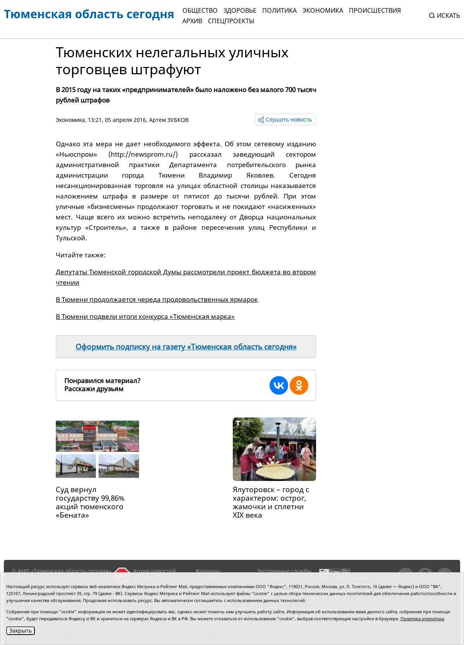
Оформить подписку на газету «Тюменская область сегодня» (186, 347)
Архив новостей (154, 571)
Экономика (322, 10)
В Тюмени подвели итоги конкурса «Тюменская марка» (145, 316)
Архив (192, 21)
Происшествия (375, 10)
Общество (200, 10)
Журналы (207, 571)
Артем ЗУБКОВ (169, 119)
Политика (279, 10)
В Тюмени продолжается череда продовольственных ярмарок (157, 299)
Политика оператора (422, 618)
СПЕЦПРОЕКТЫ (231, 21)
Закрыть (20, 630)
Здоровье (239, 10)
